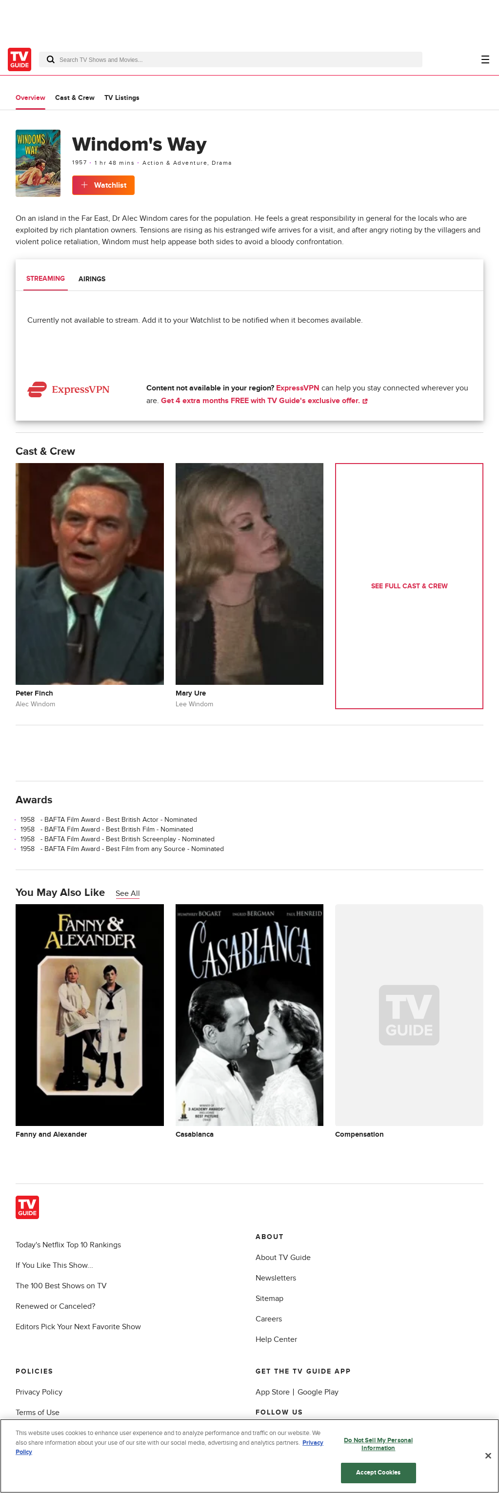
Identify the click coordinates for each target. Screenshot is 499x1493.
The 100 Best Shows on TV (61, 1286)
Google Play (318, 1392)
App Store (273, 1392)
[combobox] (230, 59)
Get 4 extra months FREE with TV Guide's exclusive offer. (264, 401)
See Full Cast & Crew (409, 586)
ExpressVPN (297, 388)
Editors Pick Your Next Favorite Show (78, 1327)
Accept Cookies (378, 1472)
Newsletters (276, 1278)
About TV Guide (283, 1257)
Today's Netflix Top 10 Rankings (68, 1245)
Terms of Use (38, 1412)
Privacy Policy (39, 1392)
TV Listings (122, 98)
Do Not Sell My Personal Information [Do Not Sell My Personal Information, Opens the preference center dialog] (378, 1444)
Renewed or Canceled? (55, 1306)
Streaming (45, 278)
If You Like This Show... (54, 1265)
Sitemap (269, 1298)
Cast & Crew (75, 98)
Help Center (276, 1339)
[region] (249, 1456)
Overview (30, 98)
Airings (92, 279)
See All (128, 893)
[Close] (488, 1456)
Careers (269, 1319)
